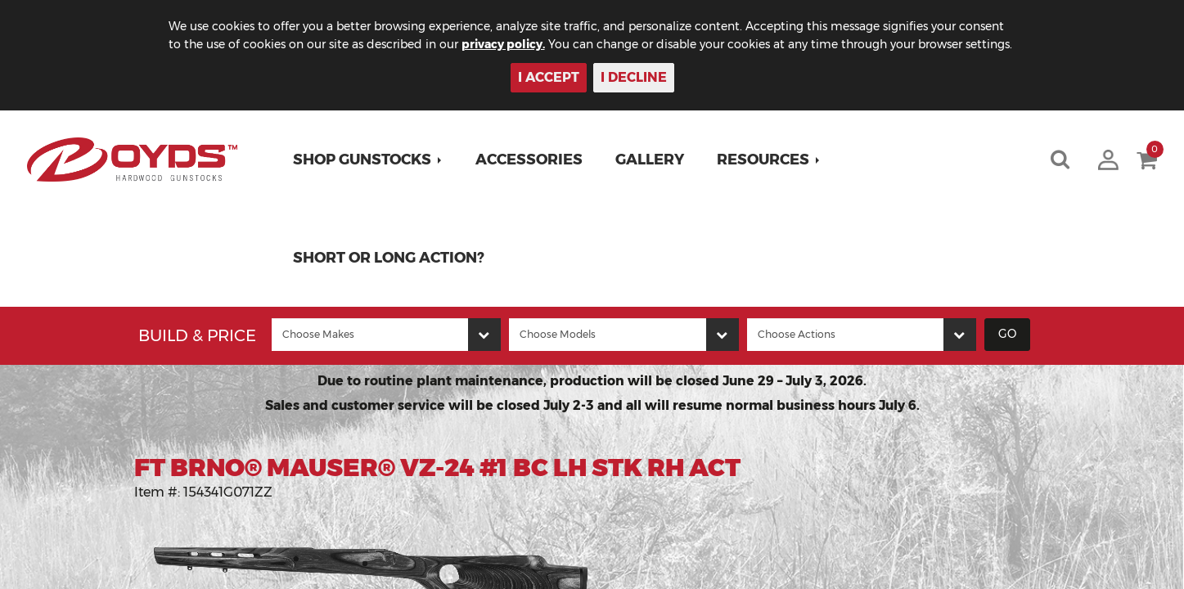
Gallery (649, 160)
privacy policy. (503, 44)
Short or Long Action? (388, 258)
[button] (368, 159)
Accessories (529, 160)
